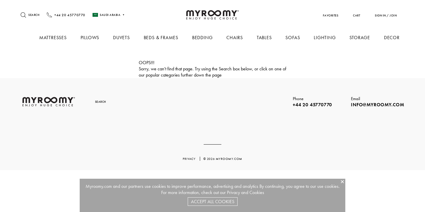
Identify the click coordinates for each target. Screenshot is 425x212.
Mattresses (58, 37)
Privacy (233, 192)
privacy (189, 159)
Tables (266, 37)
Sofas (294, 37)
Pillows (94, 37)
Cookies (256, 192)
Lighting (326, 37)
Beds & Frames (164, 37)
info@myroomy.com (377, 105)
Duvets (125, 37)
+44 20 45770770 (312, 105)
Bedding (205, 37)
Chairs (237, 37)
